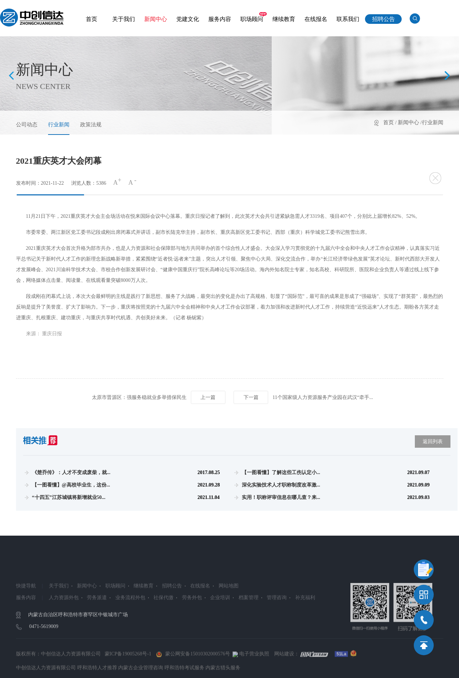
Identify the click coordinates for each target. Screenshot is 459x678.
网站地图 (228, 616)
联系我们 (348, 19)
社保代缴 (163, 627)
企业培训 (220, 627)
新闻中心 (155, 19)
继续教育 (283, 19)
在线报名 (315, 19)
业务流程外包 (130, 627)
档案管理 (248, 627)
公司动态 (26, 124)
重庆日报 (52, 333)
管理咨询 (277, 627)
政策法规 (90, 124)
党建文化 (187, 19)
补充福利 (305, 627)
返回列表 (433, 441)
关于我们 (123, 19)
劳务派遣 (97, 627)
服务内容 (219, 19)
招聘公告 (383, 19)
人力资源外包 (63, 627)
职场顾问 (251, 19)
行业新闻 (58, 124)
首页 (91, 19)
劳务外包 (192, 627)
